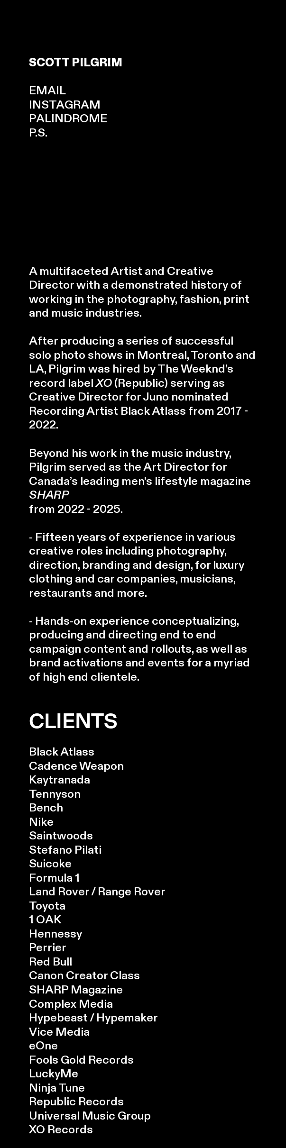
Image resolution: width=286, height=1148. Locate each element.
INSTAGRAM (65, 105)
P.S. (38, 133)
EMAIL (47, 91)
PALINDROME (68, 119)
